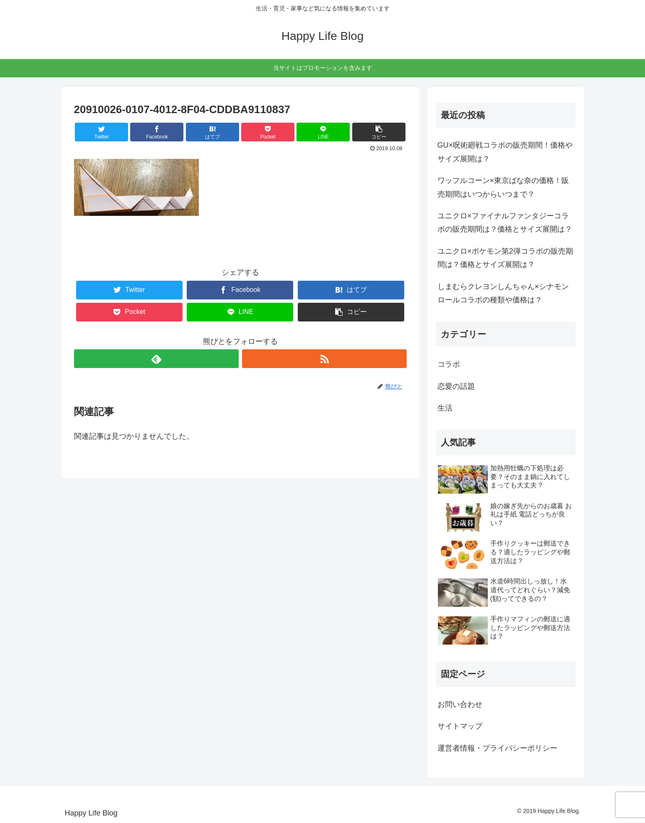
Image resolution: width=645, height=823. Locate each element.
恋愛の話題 (456, 386)
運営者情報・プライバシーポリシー (497, 748)
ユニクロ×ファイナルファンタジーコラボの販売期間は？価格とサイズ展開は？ (504, 222)
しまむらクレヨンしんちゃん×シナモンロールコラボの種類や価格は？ (503, 293)
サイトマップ (459, 726)
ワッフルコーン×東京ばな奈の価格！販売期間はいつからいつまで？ (503, 187)
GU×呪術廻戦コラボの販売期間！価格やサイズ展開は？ (505, 152)
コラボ (448, 364)
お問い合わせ (459, 704)
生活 (444, 408)
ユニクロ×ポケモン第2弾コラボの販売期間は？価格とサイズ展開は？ (505, 258)
